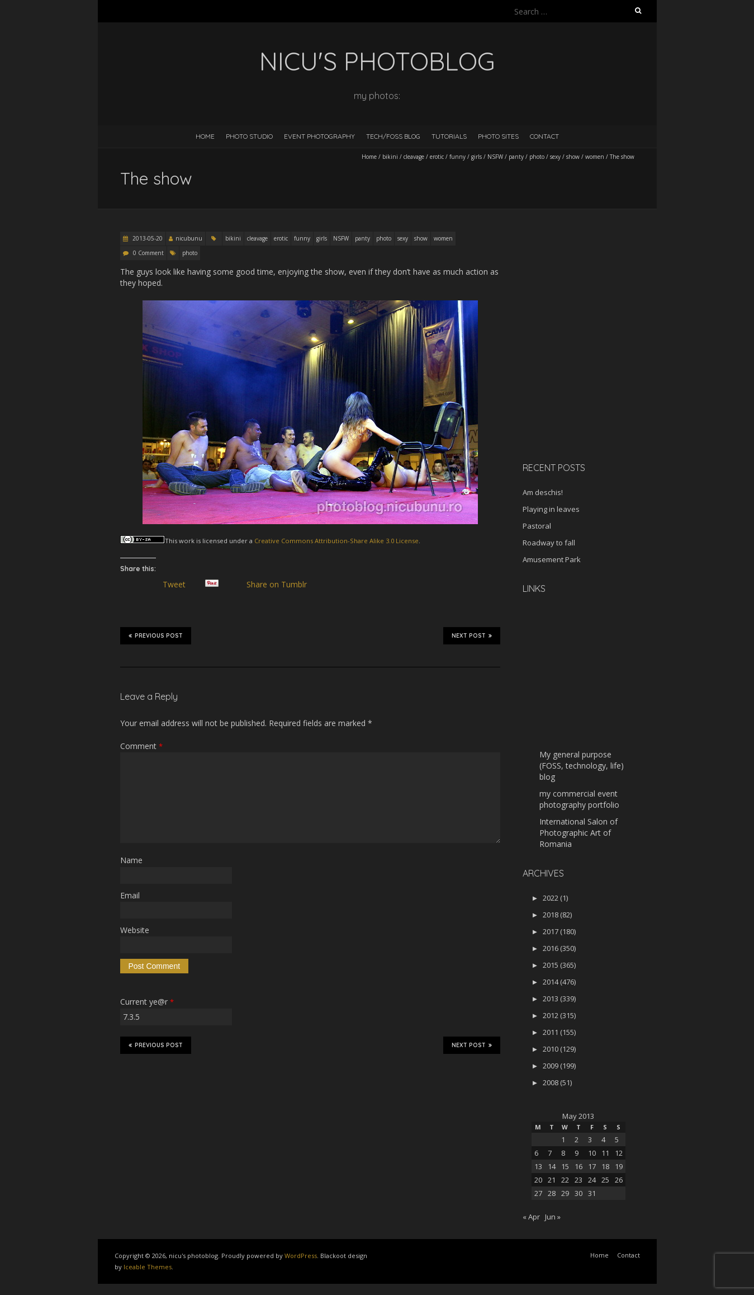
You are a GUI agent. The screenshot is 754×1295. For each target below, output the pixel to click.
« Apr (531, 1217)
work (187, 540)
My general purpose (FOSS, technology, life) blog (581, 765)
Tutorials (449, 136)
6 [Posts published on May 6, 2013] (536, 1153)
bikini (390, 157)
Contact (544, 136)
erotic (437, 157)
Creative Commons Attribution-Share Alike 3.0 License (336, 540)
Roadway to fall (549, 543)
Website (134, 930)
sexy (555, 157)
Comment (141, 746)
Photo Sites (498, 136)
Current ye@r (147, 1001)
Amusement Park (552, 559)
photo (536, 157)
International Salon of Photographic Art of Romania (578, 832)
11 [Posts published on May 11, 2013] (605, 1153)
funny (457, 157)
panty (516, 157)
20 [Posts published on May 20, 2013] (538, 1180)
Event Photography (319, 136)
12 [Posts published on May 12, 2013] (619, 1153)
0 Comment (148, 253)
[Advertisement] (592, 374)
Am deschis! (543, 492)
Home (205, 136)
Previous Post (156, 635)
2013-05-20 (147, 238)
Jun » (553, 1217)
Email (130, 895)
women (594, 157)
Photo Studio (249, 136)
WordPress (300, 1255)
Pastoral (537, 526)
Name (131, 860)
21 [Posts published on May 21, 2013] (552, 1180)
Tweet (179, 585)
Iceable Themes (148, 1267)
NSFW (495, 157)
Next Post (472, 635)
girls (476, 157)
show (573, 157)
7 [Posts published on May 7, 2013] (550, 1153)
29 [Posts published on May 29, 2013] (565, 1193)
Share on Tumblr (281, 585)
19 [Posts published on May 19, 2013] (619, 1166)
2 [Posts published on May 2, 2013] (576, 1139)
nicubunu (189, 238)
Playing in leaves (551, 509)
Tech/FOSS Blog (393, 136)
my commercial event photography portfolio (579, 799)
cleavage (414, 157)
